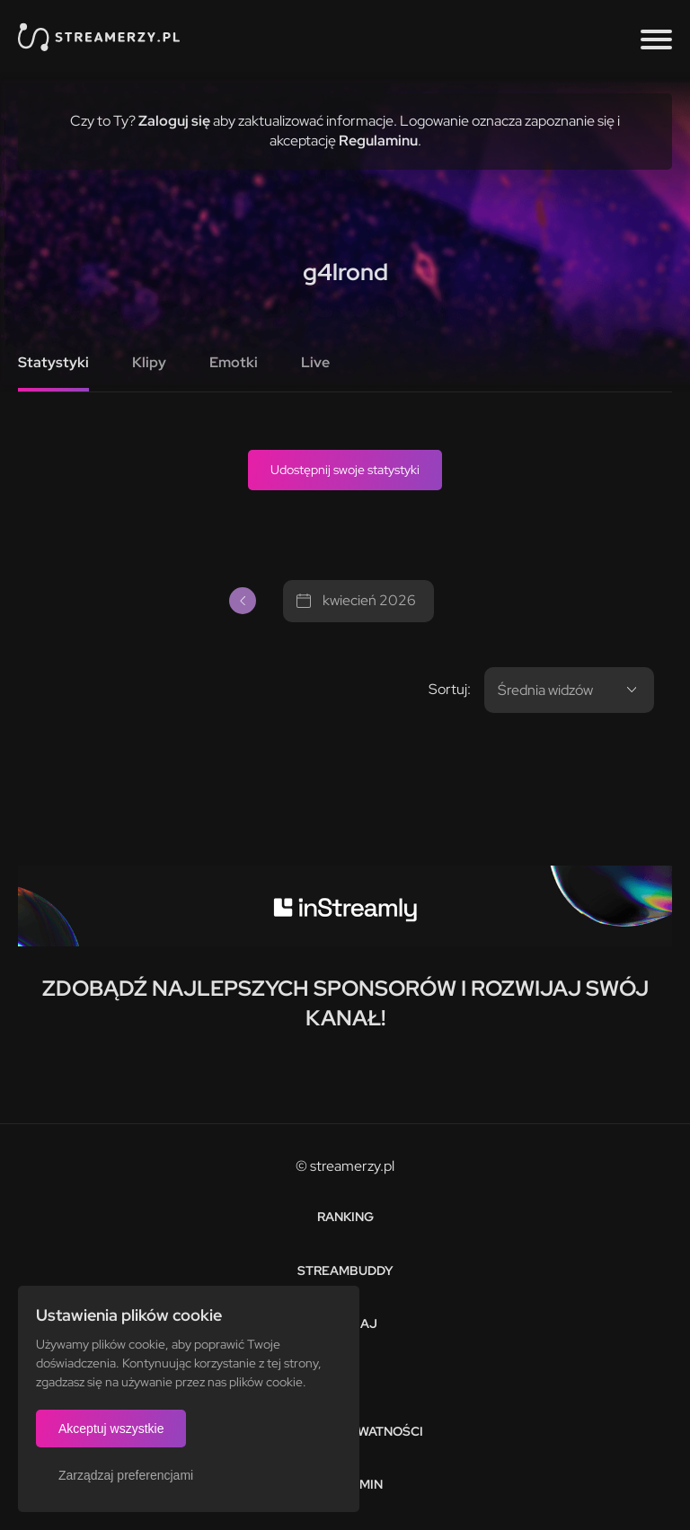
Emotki (233, 362)
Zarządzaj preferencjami (125, 1475)
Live (315, 362)
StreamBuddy (345, 1270)
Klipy (149, 362)
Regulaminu (378, 140)
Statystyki (53, 362)
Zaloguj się (174, 120)
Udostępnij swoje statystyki (345, 470)
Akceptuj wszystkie (111, 1428)
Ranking (345, 1217)
